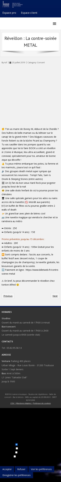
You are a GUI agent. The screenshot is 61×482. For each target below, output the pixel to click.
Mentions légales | (24, 403)
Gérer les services (28, 460)
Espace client (29, 13)
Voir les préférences (41, 469)
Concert (41, 62)
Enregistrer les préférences (16, 475)
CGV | (13, 403)
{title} (3, 480)
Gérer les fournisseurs (49, 460)
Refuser (21, 469)
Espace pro (9, 13)
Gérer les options (9, 460)
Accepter (7, 469)
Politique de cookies (42, 403)
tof (5, 62)
